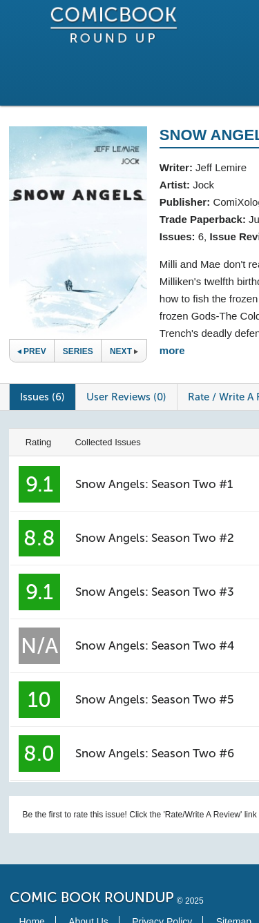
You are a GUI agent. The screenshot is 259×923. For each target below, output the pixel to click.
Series (78, 351)
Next (124, 351)
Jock (203, 185)
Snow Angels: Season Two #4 (154, 645)
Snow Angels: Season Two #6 (154, 753)
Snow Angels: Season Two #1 (154, 484)
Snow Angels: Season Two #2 (154, 538)
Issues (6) (42, 397)
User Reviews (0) (126, 397)
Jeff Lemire (221, 167)
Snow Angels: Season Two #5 (154, 699)
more (172, 350)
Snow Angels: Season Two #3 (154, 592)
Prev (31, 351)
